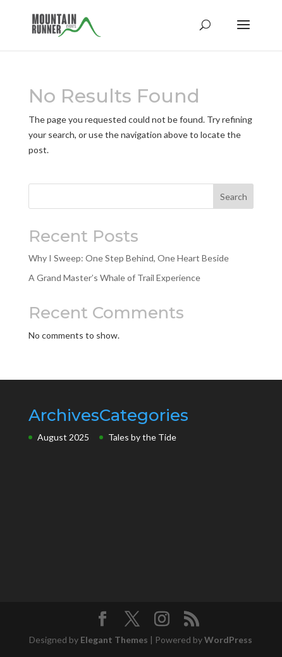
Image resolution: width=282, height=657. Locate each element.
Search (233, 196)
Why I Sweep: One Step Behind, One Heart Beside (128, 258)
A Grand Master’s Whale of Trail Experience (114, 277)
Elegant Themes (114, 639)
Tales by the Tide (142, 437)
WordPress (228, 639)
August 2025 (63, 437)
